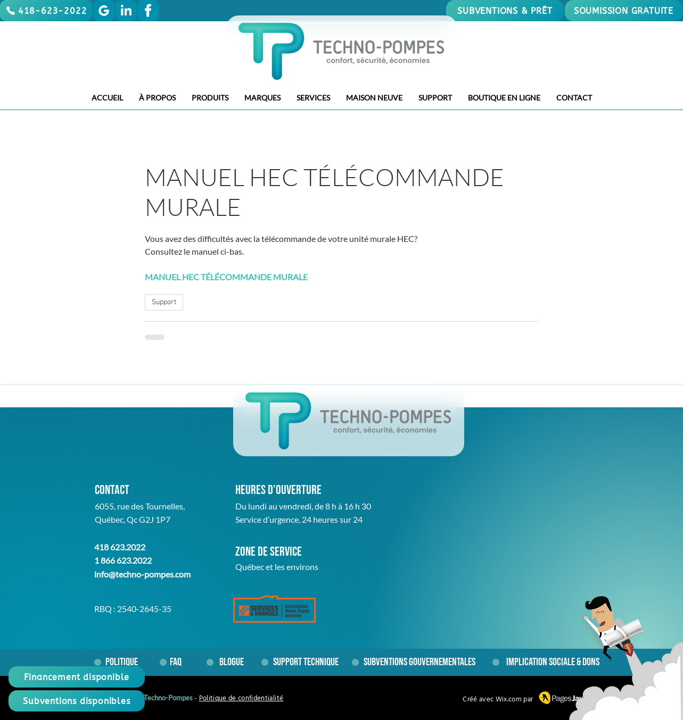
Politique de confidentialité (241, 698)
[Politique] (121, 662)
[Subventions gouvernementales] (419, 662)
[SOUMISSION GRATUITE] (623, 10)
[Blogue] (231, 662)
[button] (157, 97)
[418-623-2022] (46, 10)
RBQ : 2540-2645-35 (132, 609)
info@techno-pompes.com (142, 574)
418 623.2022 (119, 547)
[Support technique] (309, 662)
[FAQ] (179, 662)
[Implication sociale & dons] (553, 662)
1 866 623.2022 (123, 560)
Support (164, 302)
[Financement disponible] (77, 677)
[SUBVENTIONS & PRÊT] (505, 10)
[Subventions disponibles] (77, 700)
